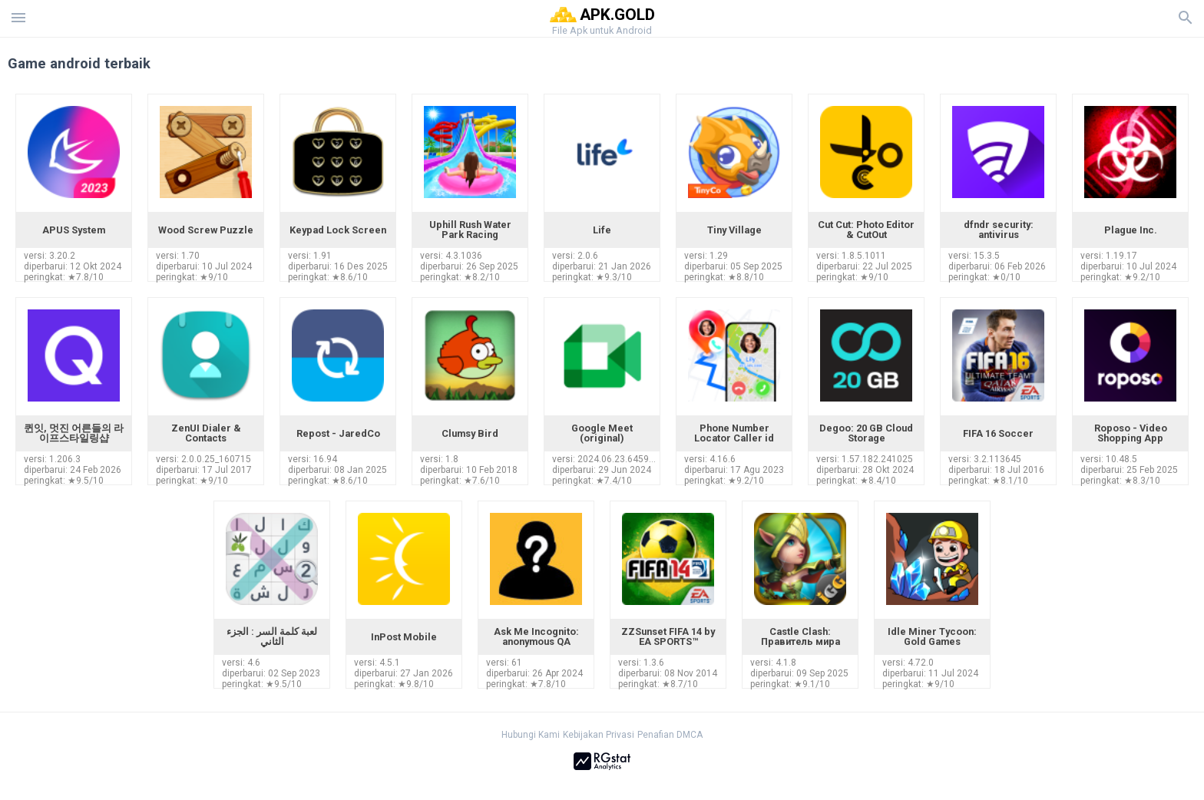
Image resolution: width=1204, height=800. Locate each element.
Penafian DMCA (670, 734)
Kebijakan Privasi (598, 734)
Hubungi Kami (530, 734)
